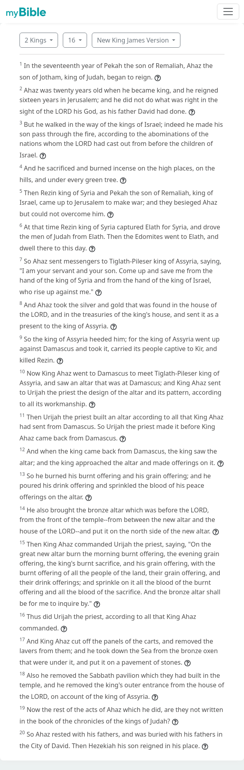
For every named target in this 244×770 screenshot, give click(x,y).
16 (72, 40)
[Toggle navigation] (228, 11)
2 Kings (36, 40)
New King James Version (133, 40)
